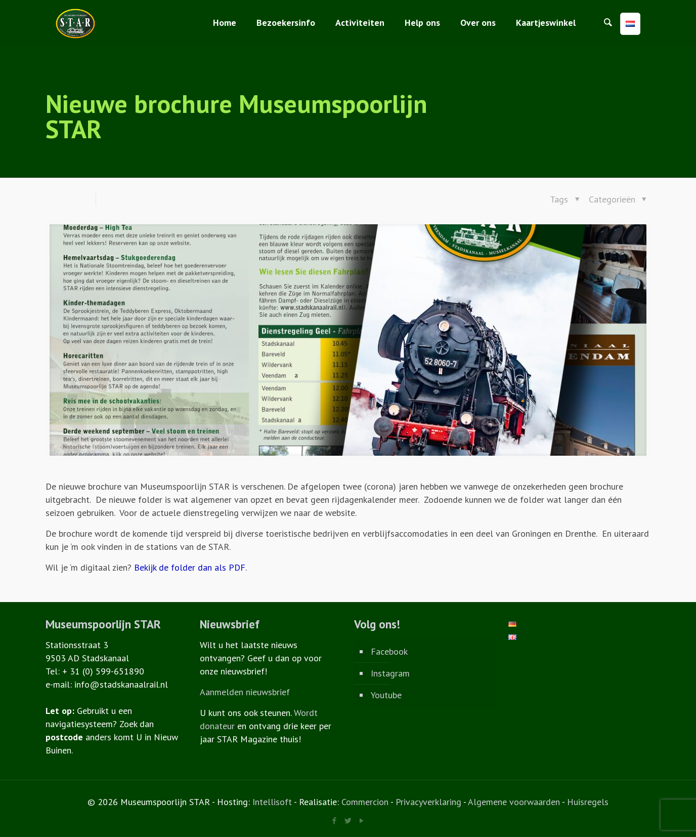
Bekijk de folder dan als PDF (189, 567)
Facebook (389, 651)
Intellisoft (272, 802)
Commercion (364, 802)
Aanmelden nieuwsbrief (245, 692)
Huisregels (587, 802)
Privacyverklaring (428, 802)
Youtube (386, 695)
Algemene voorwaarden (514, 802)
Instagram (390, 673)
